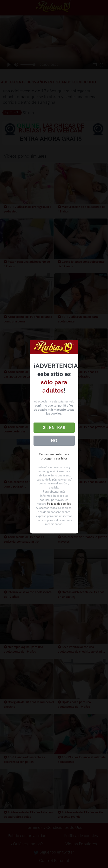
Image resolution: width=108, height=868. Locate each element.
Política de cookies (59, 503)
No (54, 440)
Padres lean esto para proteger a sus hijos (54, 456)
